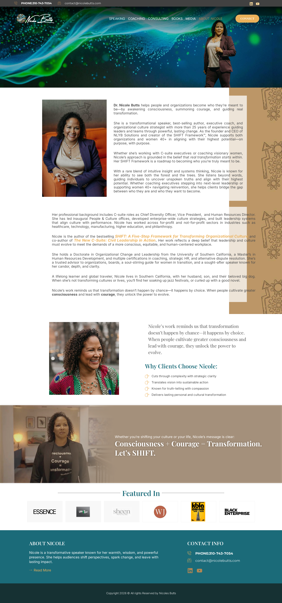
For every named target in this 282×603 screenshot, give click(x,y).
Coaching (136, 19)
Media (191, 19)
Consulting (158, 19)
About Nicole (210, 19)
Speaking (117, 19)
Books (177, 19)
